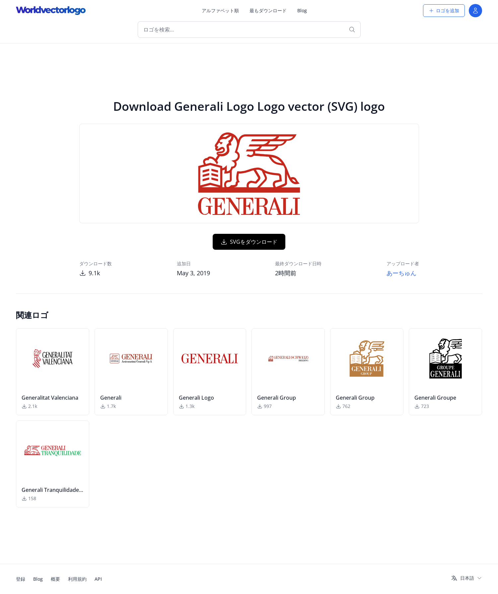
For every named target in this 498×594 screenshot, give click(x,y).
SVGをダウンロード (249, 241)
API (98, 579)
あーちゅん (401, 273)
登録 (20, 579)
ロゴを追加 (444, 10)
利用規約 (77, 579)
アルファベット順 (220, 10)
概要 (55, 579)
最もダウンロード (268, 10)
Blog (302, 10)
